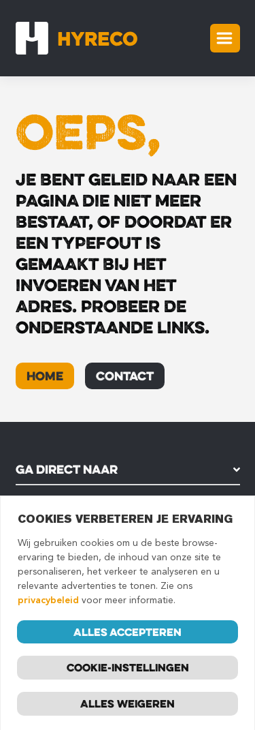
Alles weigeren (127, 705)
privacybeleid (48, 601)
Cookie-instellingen (128, 668)
